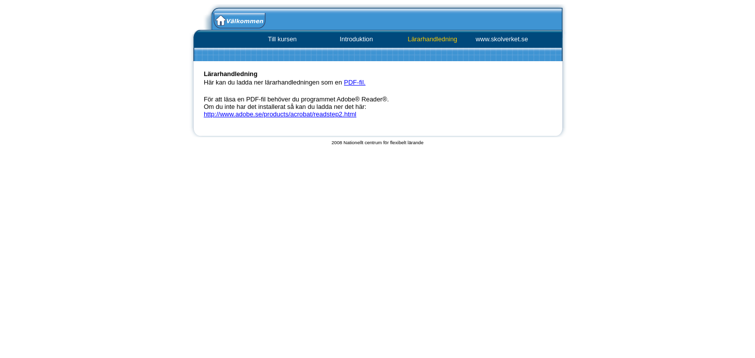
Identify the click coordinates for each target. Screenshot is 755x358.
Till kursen (282, 39)
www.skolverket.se (502, 39)
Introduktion (356, 39)
